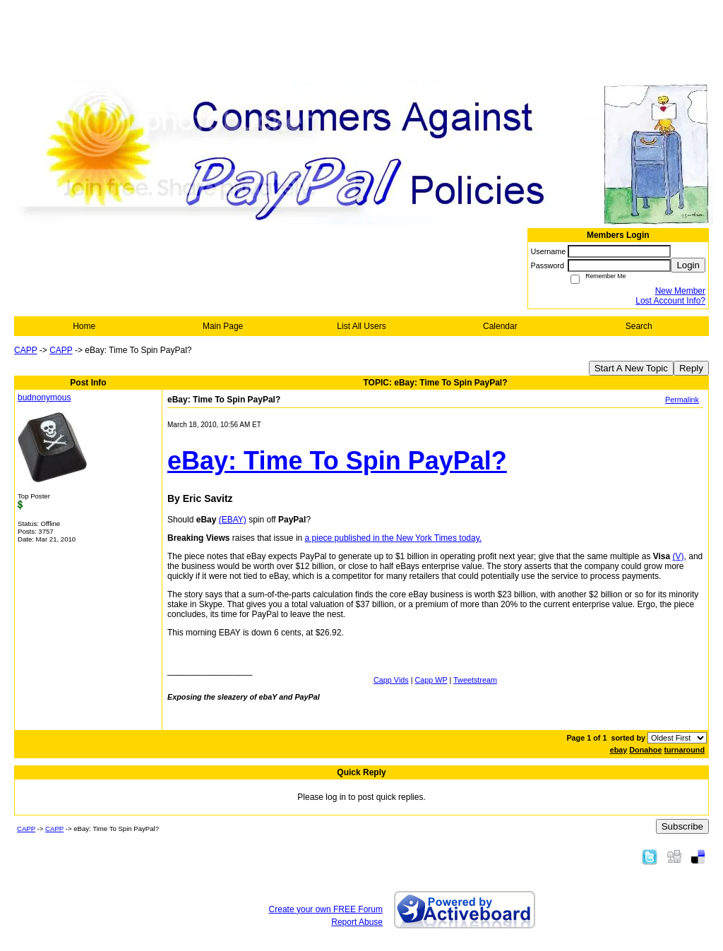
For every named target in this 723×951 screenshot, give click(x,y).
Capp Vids (391, 680)
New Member (680, 291)
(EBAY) (232, 520)
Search (639, 326)
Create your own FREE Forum (326, 909)
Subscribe (682, 826)
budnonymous (44, 397)
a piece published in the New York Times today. (393, 538)
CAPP (25, 350)
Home (84, 326)
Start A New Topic (631, 368)
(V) (678, 556)
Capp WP (431, 680)
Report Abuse (357, 922)
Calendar (500, 326)
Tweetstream (475, 680)
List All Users (361, 326)
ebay (619, 750)
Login (688, 265)
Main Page (223, 326)
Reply (691, 368)
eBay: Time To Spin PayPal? (337, 460)
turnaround (684, 750)
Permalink (682, 399)
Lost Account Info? (670, 301)
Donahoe (645, 750)
